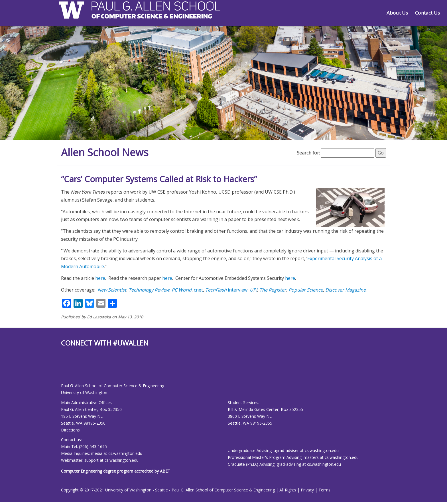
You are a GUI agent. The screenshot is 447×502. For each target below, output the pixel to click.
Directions (70, 430)
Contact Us (427, 12)
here (100, 278)
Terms (324, 490)
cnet (198, 290)
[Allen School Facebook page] (62, 369)
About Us (397, 12)
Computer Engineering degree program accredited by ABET (115, 471)
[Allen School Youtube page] (65, 369)
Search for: (308, 153)
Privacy (307, 490)
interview (226, 290)
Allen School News (105, 152)
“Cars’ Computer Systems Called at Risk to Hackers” (159, 178)
